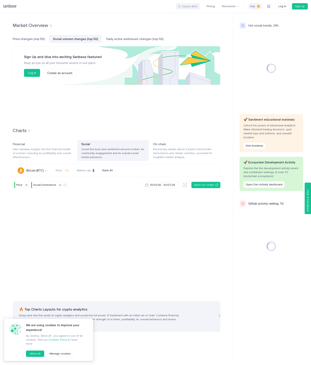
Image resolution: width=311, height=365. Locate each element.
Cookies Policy (57, 339)
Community (33, 6)
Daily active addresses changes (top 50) (134, 39)
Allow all (35, 353)
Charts (52, 6)
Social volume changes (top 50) (75, 39)
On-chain (186, 150)
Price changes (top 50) (29, 39)
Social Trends (90, 6)
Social (113, 150)
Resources (231, 6)
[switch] (255, 6)
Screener (69, 6)
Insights (111, 6)
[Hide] (26, 185)
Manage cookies (60, 353)
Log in (282, 6)
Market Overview (32, 25)
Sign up (300, 6)
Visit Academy (254, 145)
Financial (43, 150)
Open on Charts (206, 185)
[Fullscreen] (185, 185)
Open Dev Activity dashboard (264, 184)
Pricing (211, 6)
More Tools (132, 6)
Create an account (59, 73)
